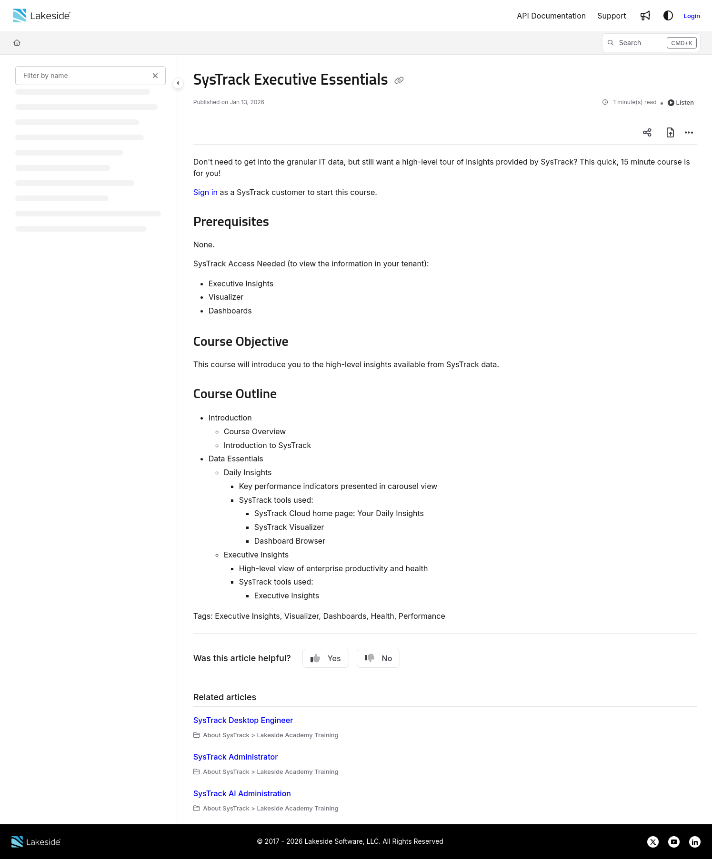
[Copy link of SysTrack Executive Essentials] (399, 80)
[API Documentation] (551, 15)
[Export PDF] (670, 132)
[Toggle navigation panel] (178, 83)
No (378, 658)
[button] (651, 42)
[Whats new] (645, 15)
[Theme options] (668, 15)
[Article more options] (689, 132)
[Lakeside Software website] (35, 841)
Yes (326, 658)
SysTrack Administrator (235, 756)
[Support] (611, 15)
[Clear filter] (155, 75)
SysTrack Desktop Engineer (243, 720)
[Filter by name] (90, 75)
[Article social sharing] (647, 132)
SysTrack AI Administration (242, 793)
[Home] (41, 16)
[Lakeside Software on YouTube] (671, 841)
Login (692, 16)
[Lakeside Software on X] (650, 841)
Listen (681, 102)
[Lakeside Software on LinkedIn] (691, 841)
